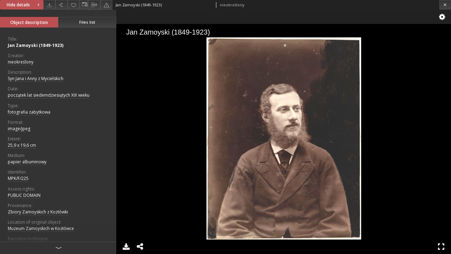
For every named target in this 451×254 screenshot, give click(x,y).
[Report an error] (106, 5)
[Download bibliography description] (94, 5)
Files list (87, 22)
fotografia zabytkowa (29, 112)
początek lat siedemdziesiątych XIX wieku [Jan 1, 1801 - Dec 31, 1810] (48, 95)
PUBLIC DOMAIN (24, 195)
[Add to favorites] (74, 5)
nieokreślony (20, 62)
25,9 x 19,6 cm (22, 145)
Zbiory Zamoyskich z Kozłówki (38, 212)
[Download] (49, 5)
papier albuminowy (27, 162)
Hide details (24, 5)
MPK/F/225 (18, 178)
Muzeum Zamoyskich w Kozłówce (41, 228)
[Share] (61, 5)
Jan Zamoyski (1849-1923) (35, 45)
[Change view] (84, 5)
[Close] (445, 5)
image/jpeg (19, 129)
